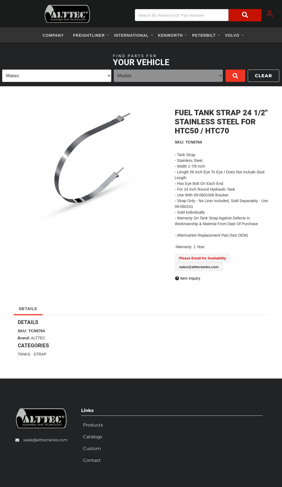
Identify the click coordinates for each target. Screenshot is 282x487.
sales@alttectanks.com (45, 439)
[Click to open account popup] (269, 14)
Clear (263, 75)
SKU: (179, 142)
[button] (198, 15)
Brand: (24, 338)
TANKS (24, 354)
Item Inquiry (190, 278)
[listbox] (56, 76)
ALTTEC (38, 338)
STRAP (40, 354)
